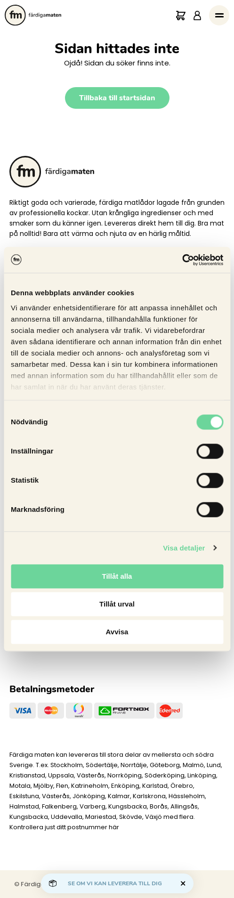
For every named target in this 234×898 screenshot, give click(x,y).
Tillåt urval (117, 604)
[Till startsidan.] (33, 15)
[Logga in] (197, 15)
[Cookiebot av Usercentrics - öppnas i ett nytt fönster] (182, 260)
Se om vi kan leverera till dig (115, 883)
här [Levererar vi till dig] (114, 827)
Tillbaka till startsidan (117, 98)
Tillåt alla (117, 576)
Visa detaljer (184, 548)
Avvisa (117, 632)
